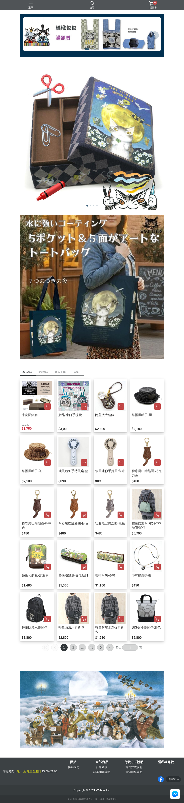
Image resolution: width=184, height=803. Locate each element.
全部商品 (101, 762)
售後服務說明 (134, 772)
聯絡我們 (73, 767)
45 (91, 647)
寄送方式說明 (134, 767)
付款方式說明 (133, 762)
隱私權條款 (166, 762)
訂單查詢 (101, 767)
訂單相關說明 (101, 772)
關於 (73, 762)
